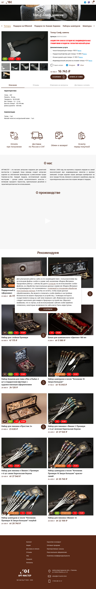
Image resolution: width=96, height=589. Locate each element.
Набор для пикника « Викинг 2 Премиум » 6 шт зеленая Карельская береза (66, 427)
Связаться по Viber (89, 2)
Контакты (29, 562)
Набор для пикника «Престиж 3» (16, 426)
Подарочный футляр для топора (68, 54)
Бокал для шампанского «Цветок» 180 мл (67, 338)
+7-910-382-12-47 (57, 581)
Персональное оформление (57, 552)
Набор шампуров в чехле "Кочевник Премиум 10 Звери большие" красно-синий (65, 473)
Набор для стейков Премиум (14, 338)
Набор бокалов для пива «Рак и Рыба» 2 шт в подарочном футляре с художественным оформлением (20, 382)
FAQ (27, 556)
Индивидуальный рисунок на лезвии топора (70, 61)
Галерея (29, 559)
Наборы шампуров (71, 26)
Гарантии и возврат (54, 542)
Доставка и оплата (32, 549)
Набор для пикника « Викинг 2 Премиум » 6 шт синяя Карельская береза (20, 472)
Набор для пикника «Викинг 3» (62, 518)
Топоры (7, 26)
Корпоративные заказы (55, 549)
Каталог (29, 542)
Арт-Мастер (9, 2)
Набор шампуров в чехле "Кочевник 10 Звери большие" (66, 380)
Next (93, 26)
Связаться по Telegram (85, 2)
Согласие (52, 284)
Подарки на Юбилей (22, 26)
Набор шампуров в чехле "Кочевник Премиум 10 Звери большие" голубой (18, 519)
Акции (28, 545)
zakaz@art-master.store (59, 576)
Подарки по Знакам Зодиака (47, 26)
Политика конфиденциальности (58, 556)
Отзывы (29, 552)
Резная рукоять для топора (66, 57)
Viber (82, 65)
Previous (2, 26)
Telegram (72, 65)
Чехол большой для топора (65, 50)
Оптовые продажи (53, 545)
